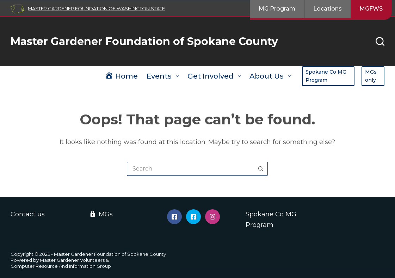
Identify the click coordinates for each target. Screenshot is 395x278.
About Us (271, 76)
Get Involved (215, 76)
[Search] (380, 41)
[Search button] (261, 169)
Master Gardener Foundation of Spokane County (144, 41)
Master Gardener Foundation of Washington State (96, 8)
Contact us (28, 214)
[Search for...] (190, 169)
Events (164, 76)
